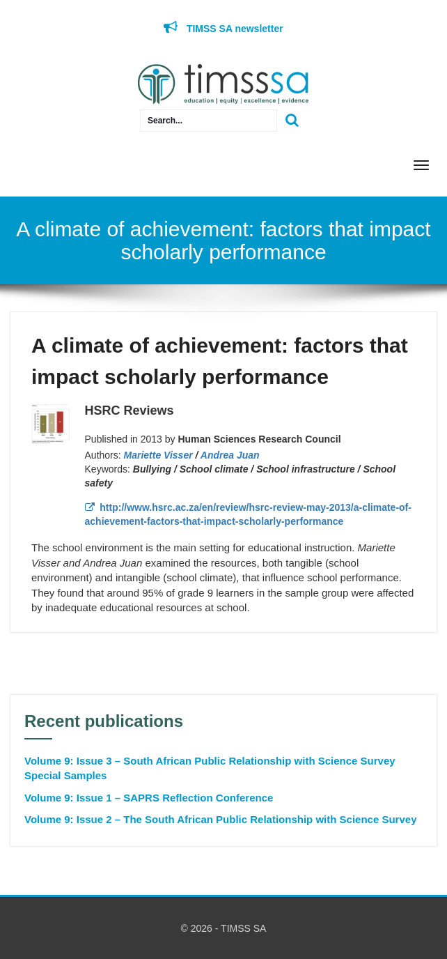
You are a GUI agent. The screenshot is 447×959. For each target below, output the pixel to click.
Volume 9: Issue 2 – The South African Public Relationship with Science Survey (220, 819)
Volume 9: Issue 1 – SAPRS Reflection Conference (148, 798)
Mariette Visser (158, 455)
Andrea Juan (230, 455)
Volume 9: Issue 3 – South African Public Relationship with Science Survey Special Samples (209, 768)
